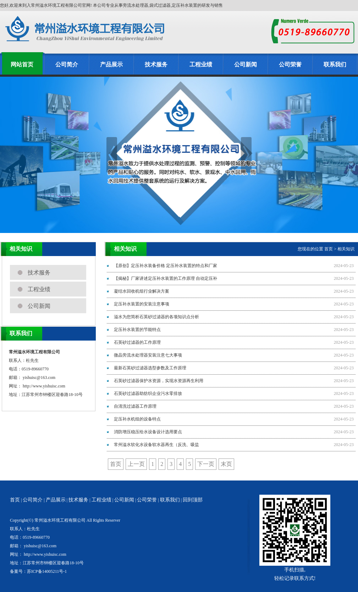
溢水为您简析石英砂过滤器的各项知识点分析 (156, 316)
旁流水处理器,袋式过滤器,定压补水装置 (160, 5)
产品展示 (111, 64)
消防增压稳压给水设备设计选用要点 (148, 431)
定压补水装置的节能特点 (137, 329)
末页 (226, 464)
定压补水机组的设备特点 (137, 419)
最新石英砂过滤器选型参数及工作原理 (150, 367)
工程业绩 (200, 64)
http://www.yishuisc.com (44, 386)
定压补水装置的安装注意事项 (141, 304)
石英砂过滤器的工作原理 (137, 342)
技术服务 (156, 64)
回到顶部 (193, 500)
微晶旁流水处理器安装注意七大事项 (148, 355)
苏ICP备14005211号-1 (47, 571)
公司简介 (66, 64)
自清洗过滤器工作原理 (135, 406)
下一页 (205, 464)
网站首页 (22, 64)
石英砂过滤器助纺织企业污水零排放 (148, 393)
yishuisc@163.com (39, 377)
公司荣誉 (290, 64)
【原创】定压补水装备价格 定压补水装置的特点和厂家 (165, 265)
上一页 (136, 464)
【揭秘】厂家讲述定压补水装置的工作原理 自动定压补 (165, 278)
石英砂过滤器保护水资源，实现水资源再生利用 (158, 380)
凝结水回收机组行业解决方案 (141, 291)
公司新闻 (245, 64)
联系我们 (335, 64)
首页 (328, 248)
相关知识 (345, 248)
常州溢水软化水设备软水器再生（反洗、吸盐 (156, 444)
